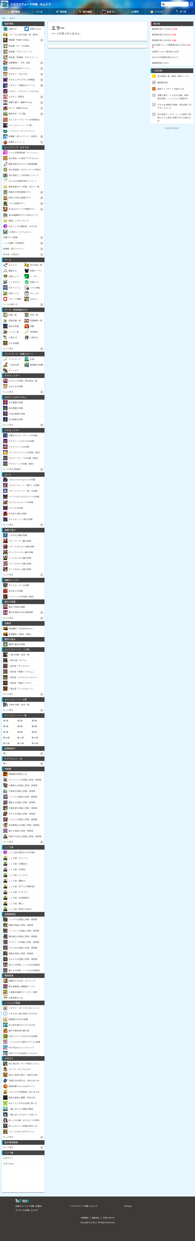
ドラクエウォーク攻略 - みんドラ (30, 4)
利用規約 (84, 1217)
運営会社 (95, 1217)
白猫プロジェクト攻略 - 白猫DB (28, 1206)
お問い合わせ (108, 1217)
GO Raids (128, 1206)
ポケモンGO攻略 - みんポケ (26, 1210)
